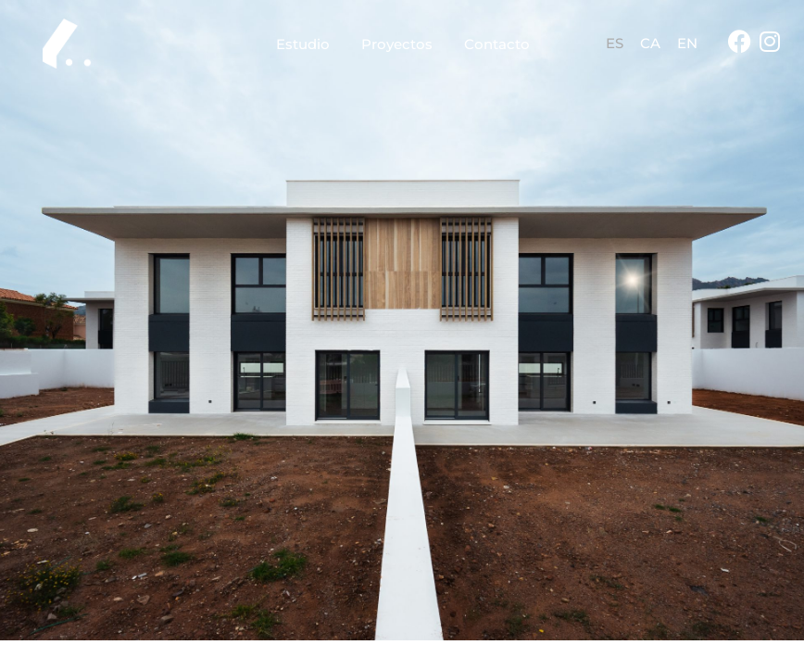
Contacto (497, 44)
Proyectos (397, 44)
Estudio (303, 44)
